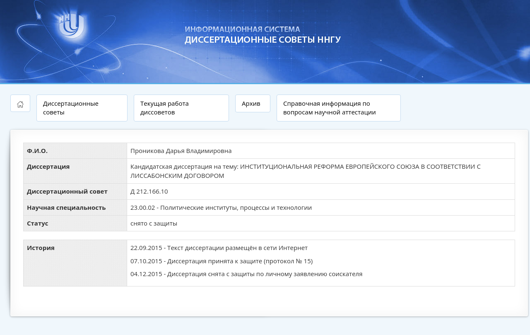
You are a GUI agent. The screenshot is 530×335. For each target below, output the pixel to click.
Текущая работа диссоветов (164, 107)
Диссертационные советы (71, 107)
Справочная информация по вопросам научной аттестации (329, 107)
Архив (251, 103)
